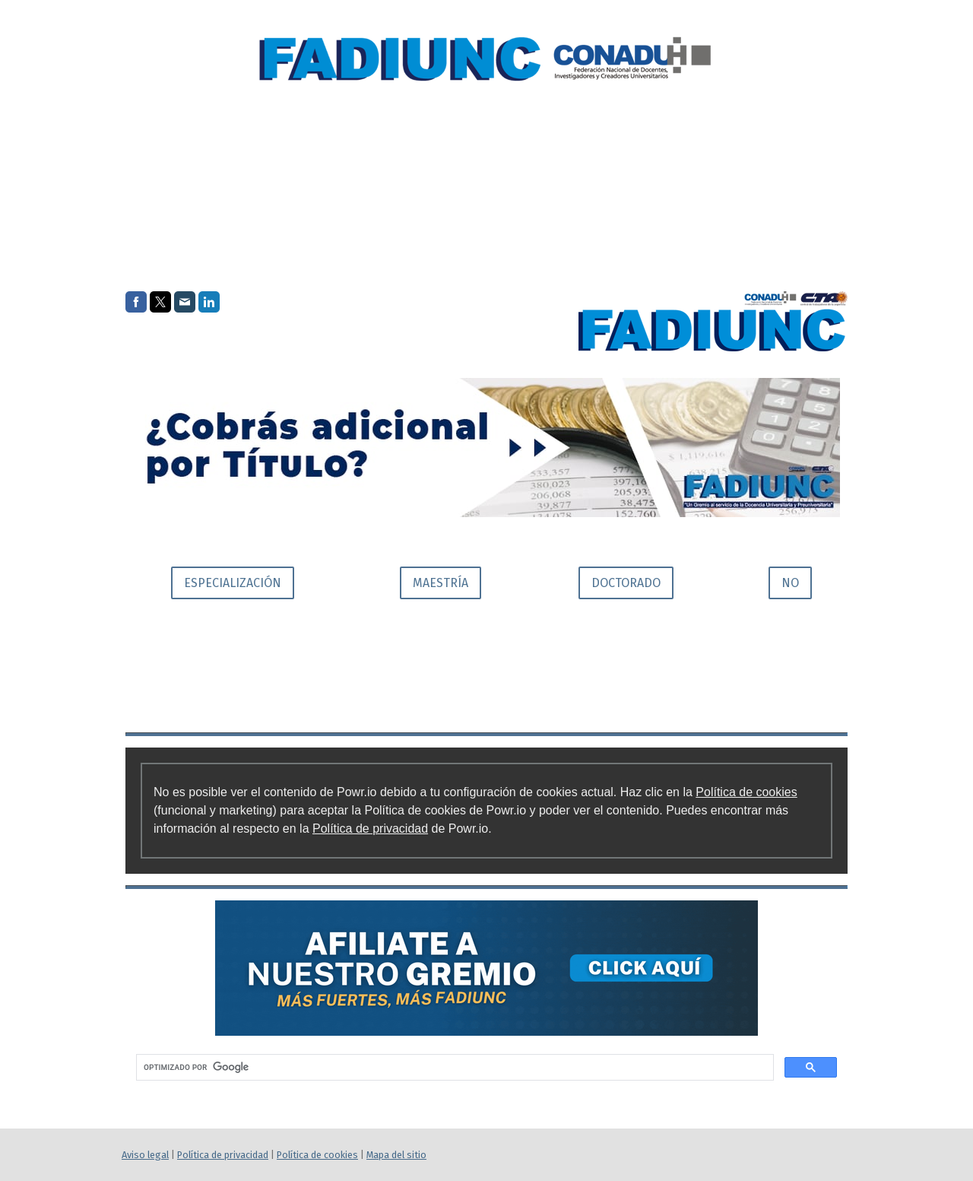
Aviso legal (145, 1154)
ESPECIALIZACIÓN (232, 583)
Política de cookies (746, 792)
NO (790, 583)
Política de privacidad (370, 828)
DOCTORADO (626, 583)
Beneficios (799, 179)
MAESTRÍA (440, 583)
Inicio (586, 179)
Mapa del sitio (396, 1154)
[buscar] (453, 1068)
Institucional (684, 179)
